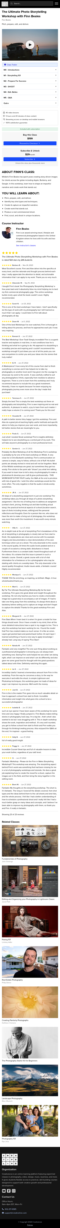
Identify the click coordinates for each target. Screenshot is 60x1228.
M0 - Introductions (11, 69)
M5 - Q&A (8, 97)
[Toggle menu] (56, 3)
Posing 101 (6, 939)
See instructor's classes (26, 245)
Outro (6, 103)
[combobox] (31, 3)
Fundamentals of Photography (14, 858)
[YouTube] (4, 1191)
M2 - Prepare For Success (15, 80)
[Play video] (30, 45)
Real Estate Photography (12, 979)
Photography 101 (9, 1138)
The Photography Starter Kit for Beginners (19, 1060)
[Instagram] (14, 1191)
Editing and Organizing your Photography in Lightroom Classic (28, 899)
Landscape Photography (12, 1098)
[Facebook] (9, 1191)
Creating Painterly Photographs (15, 1020)
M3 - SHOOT (9, 86)
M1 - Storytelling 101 (12, 75)
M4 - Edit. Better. (11, 92)
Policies (30, 1225)
